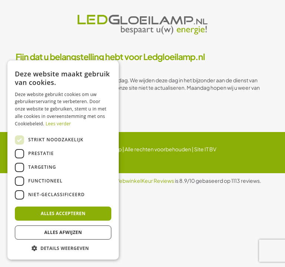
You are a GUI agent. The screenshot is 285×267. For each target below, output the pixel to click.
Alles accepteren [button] (63, 213)
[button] (63, 248)
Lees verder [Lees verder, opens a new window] (58, 124)
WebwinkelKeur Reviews (144, 180)
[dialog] (63, 160)
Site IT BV (205, 149)
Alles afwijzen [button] (63, 232)
